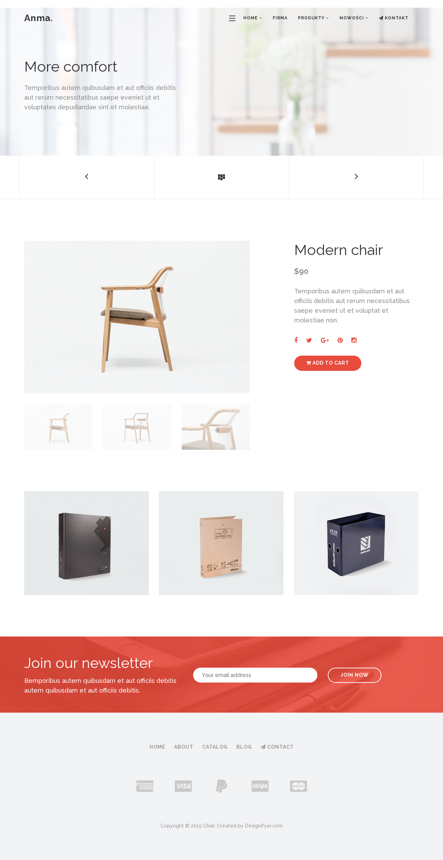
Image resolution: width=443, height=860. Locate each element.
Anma (38, 18)
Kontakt (393, 18)
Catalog (215, 747)
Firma (280, 18)
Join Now (355, 675)
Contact (277, 747)
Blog (244, 747)
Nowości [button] (354, 18)
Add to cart (327, 363)
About (183, 747)
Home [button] (252, 18)
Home (157, 747)
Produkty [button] (313, 18)
